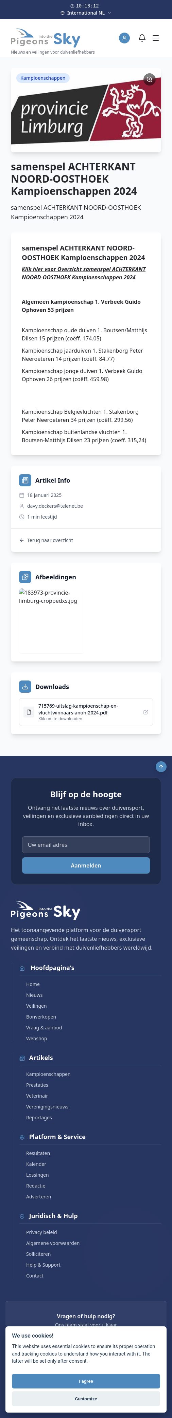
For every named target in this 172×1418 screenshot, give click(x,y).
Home (29, 984)
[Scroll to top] (161, 766)
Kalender (32, 1164)
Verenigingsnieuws (43, 1106)
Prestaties (33, 1085)
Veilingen (33, 1006)
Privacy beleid (38, 1232)
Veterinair (33, 1096)
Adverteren (35, 1196)
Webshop (33, 1038)
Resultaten (34, 1153)
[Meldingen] (142, 38)
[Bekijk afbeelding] (51, 621)
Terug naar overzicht (46, 540)
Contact (31, 1275)
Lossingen (34, 1175)
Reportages (35, 1117)
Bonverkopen (37, 1016)
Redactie (32, 1185)
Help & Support (40, 1265)
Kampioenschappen (45, 1074)
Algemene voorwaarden (49, 1243)
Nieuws (31, 995)
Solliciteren (35, 1254)
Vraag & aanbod (40, 1027)
